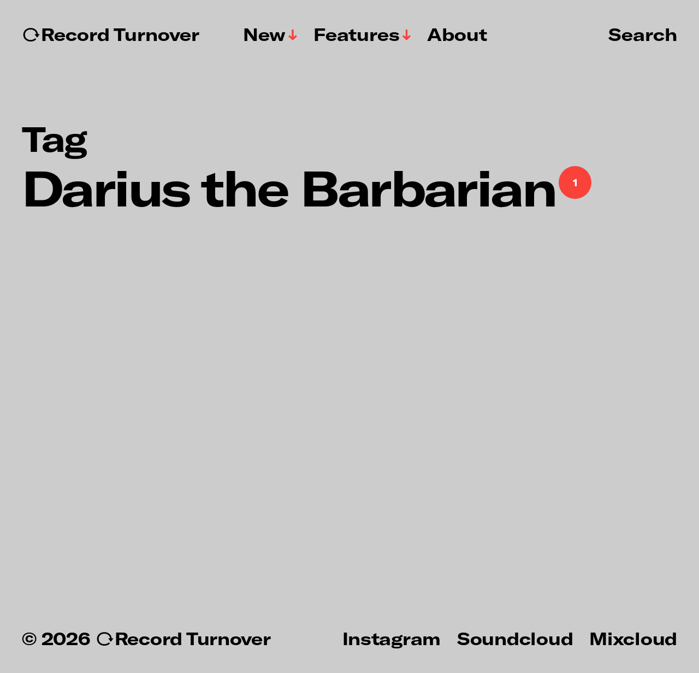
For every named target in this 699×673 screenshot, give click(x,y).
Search (642, 33)
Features (356, 34)
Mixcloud (633, 638)
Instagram (391, 638)
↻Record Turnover (110, 34)
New (264, 34)
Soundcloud (515, 638)
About (457, 34)
